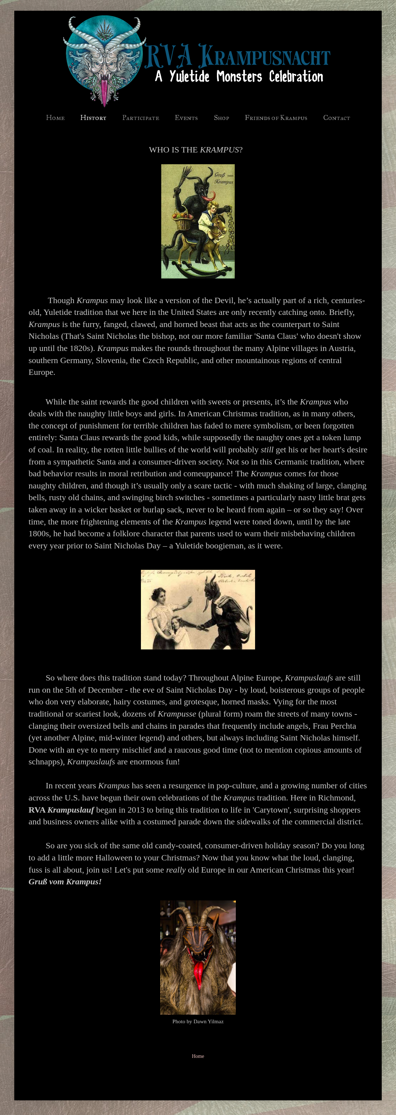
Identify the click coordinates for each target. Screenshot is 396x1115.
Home (55, 117)
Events (186, 117)
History (93, 117)
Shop (221, 117)
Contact (336, 117)
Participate (140, 117)
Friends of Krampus (276, 117)
